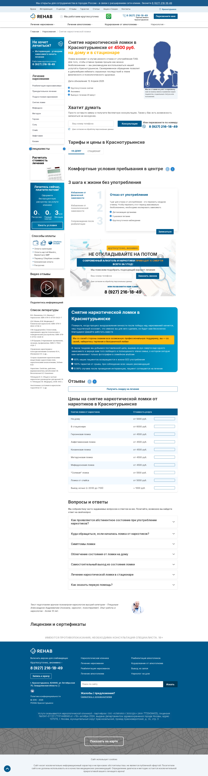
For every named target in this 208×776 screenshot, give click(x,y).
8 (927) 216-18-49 (162, 3)
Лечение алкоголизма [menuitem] (79, 24)
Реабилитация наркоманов (95, 668)
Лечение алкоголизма (92, 673)
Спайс (35, 130)
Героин (35, 119)
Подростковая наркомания (45, 97)
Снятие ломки (38, 102)
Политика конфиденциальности (45, 696)
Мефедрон (37, 108)
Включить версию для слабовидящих (49, 658)
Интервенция (46, 9)
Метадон (36, 113)
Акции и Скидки (110, 9)
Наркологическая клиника (95, 658)
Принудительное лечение (44, 91)
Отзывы (72, 9)
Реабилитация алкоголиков (146, 658)
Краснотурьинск (169, 9)
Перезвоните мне (166, 16)
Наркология (157, 24)
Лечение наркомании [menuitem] (41, 24)
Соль (34, 124)
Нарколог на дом (140, 673)
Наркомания (49, 31)
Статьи (96, 9)
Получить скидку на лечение (123, 389)
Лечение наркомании (40, 77)
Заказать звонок (147, 275)
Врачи (33, 9)
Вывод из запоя (139, 668)
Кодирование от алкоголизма (147, 663)
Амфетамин (37, 136)
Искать (170, 684)
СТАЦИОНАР (94, 151)
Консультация (130, 123)
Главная (34, 31)
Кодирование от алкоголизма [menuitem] (121, 24)
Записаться (165, 231)
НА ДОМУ (76, 151)
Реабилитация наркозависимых (47, 86)
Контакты (126, 9)
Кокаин (35, 141)
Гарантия (84, 9)
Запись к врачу (40, 676)
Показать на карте (104, 741)
